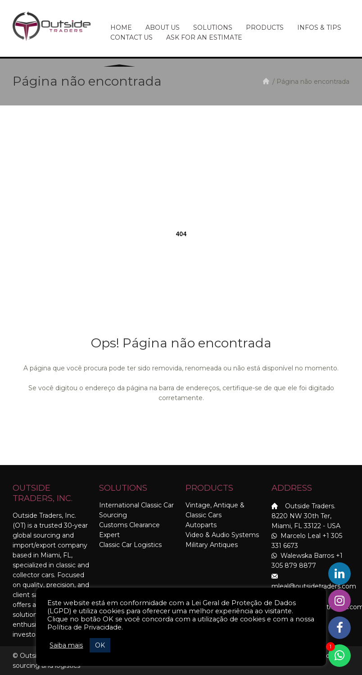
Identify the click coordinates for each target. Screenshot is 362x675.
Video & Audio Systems (222, 535)
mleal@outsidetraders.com (314, 586)
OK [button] (100, 645)
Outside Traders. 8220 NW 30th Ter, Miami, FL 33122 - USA (306, 516)
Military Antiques (212, 545)
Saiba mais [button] (66, 645)
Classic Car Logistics (130, 545)
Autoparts (201, 525)
